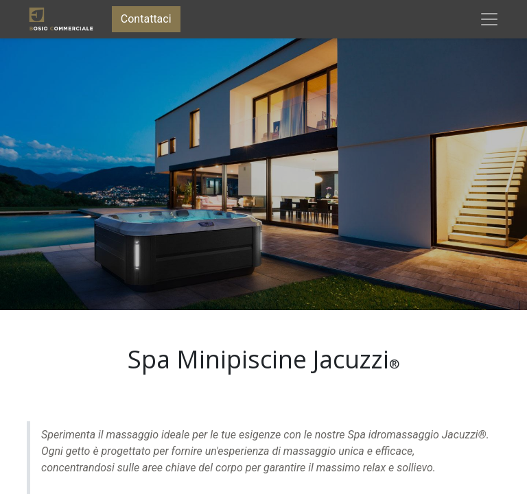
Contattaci (146, 18)
